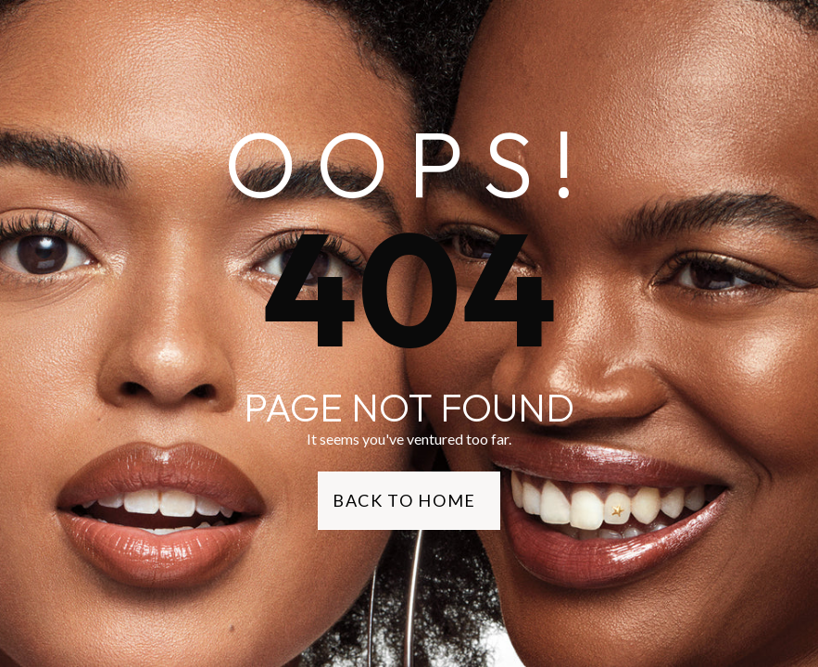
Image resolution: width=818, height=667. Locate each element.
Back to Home (404, 500)
